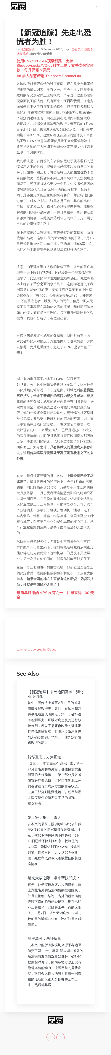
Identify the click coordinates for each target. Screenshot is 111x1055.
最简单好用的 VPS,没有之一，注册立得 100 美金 (55, 594)
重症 (74, 49)
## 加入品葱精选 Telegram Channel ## (49, 75)
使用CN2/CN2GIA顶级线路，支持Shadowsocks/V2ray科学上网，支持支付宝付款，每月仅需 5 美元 (55, 65)
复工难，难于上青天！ (46, 817)
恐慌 (87, 49)
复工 (80, 49)
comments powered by (36, 649)
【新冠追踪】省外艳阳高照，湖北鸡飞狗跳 (55, 694)
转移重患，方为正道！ (46, 757)
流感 (25, 53)
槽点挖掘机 (27, 49)
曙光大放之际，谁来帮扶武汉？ (54, 878)
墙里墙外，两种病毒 (44, 938)
